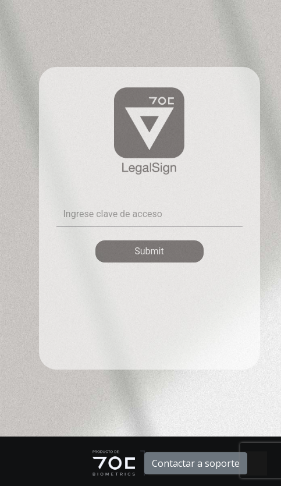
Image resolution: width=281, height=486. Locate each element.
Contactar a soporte (196, 463)
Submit (148, 251)
